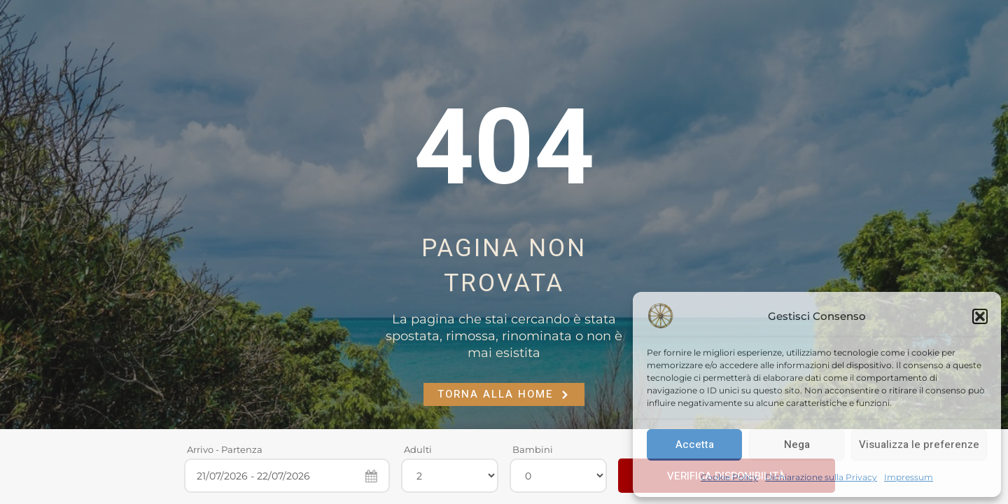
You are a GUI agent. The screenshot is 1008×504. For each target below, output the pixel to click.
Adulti (418, 449)
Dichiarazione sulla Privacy (821, 477)
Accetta (695, 444)
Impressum (908, 477)
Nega (797, 444)
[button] (980, 316)
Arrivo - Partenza (224, 449)
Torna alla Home (504, 394)
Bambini (532, 449)
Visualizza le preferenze (919, 444)
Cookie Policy (729, 477)
